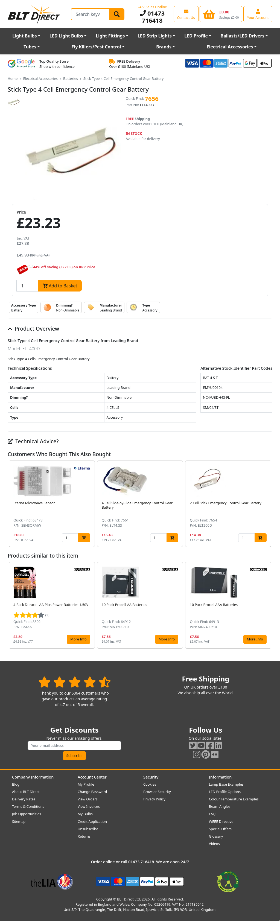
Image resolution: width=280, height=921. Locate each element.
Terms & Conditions (28, 806)
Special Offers (220, 828)
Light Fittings (110, 36)
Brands (163, 47)
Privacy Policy (154, 799)
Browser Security (157, 791)
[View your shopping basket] (221, 14)
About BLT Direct (26, 791)
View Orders (88, 799)
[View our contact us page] (186, 14)
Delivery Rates (23, 799)
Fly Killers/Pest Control (96, 47)
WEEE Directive (221, 821)
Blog (15, 784)
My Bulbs (85, 813)
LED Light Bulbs (66, 36)
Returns (84, 836)
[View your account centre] (257, 14)
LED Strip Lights (155, 36)
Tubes (30, 47)
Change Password (92, 791)
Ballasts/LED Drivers (242, 36)
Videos (214, 843)
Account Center (92, 777)
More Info (78, 639)
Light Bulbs (24, 36)
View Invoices (89, 806)
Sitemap (18, 821)
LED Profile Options (225, 791)
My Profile (86, 784)
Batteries (70, 78)
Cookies (149, 784)
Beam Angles (220, 806)
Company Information (33, 777)
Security (150, 777)
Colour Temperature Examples (234, 799)
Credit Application (92, 821)
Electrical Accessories (230, 47)
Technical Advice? (33, 441)
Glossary (216, 836)
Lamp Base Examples (226, 784)
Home (13, 78)
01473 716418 (152, 16)
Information (220, 777)
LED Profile (196, 36)
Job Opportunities (26, 813)
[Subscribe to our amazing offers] (74, 745)
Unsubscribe (88, 828)
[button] (268, 503)
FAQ (212, 813)
